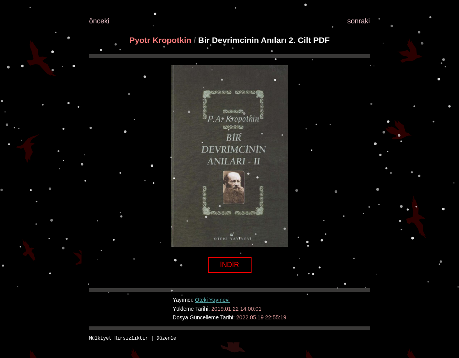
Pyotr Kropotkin (160, 40)
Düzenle (166, 338)
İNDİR (229, 265)
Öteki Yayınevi (212, 300)
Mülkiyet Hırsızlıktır (118, 338)
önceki (99, 21)
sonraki (358, 21)
